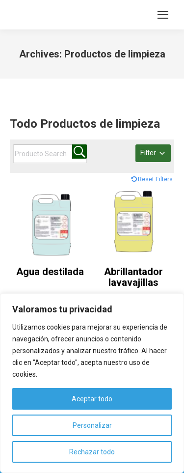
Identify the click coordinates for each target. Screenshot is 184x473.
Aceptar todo (92, 399)
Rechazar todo (92, 452)
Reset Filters (155, 179)
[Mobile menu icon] (163, 15)
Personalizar (92, 425)
